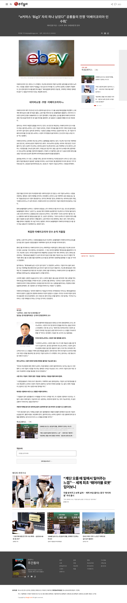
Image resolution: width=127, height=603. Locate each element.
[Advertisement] (42, 178)
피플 (74, 569)
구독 (30, 422)
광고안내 (103, 566)
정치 (60, 560)
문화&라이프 (63, 566)
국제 (74, 563)
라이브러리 (90, 566)
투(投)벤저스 (21, 422)
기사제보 (103, 560)
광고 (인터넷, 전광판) (29, 590)
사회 (60, 563)
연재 (88, 560)
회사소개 (20, 590)
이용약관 (49, 590)
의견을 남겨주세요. (24, 453)
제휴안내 (38, 590)
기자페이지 (90, 569)
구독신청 (103, 563)
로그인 (119, 4)
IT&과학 (75, 566)
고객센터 (43, 590)
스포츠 (61, 569)
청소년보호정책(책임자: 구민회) (71, 590)
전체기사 (62, 572)
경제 (74, 560)
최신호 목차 (90, 563)
